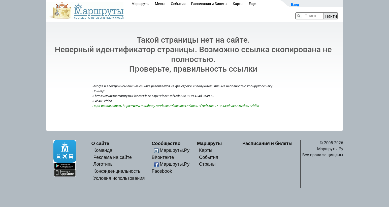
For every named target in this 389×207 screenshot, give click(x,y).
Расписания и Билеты (209, 4)
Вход (295, 5)
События (178, 4)
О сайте (100, 143)
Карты (238, 4)
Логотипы (103, 164)
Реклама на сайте (112, 157)
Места (160, 4)
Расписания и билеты (267, 143)
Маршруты (140, 4)
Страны (207, 164)
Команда (102, 150)
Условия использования (119, 178)
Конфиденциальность (116, 171)
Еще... (253, 4)
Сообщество (166, 143)
